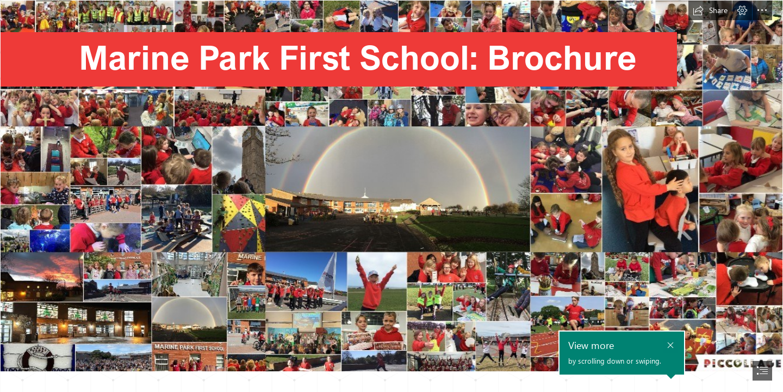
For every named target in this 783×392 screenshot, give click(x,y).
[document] (391, 196)
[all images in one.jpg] (391, 186)
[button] (710, 10)
